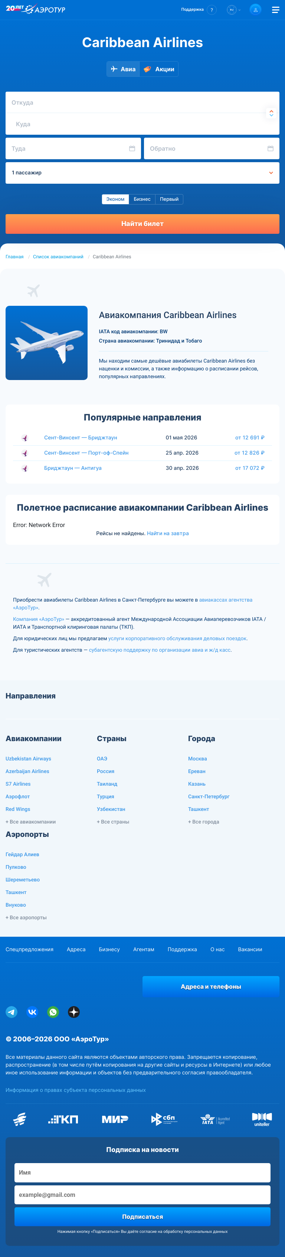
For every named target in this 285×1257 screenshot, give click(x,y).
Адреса (76, 949)
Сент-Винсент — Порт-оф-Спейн (86, 453)
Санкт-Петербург (209, 797)
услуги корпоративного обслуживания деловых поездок (177, 639)
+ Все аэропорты (26, 918)
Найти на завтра (168, 533)
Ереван (197, 772)
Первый (169, 199)
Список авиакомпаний (58, 257)
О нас (217, 949)
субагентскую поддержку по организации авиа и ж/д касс (159, 650)
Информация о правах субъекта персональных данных (76, 1090)
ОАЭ (102, 759)
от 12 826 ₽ (250, 453)
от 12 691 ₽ (250, 438)
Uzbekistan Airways (28, 759)
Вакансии (250, 949)
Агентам (143, 949)
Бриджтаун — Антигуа (73, 468)
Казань (197, 784)
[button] (199, 10)
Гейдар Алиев (22, 855)
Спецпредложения (29, 949)
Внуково (16, 905)
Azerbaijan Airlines (27, 772)
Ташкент (198, 809)
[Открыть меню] (275, 10)
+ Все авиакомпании (31, 822)
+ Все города (203, 822)
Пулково (16, 867)
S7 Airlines (18, 784)
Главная (15, 257)
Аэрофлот (18, 797)
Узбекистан (111, 809)
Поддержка (182, 949)
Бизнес (142, 199)
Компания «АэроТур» (38, 619)
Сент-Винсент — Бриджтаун (80, 438)
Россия (105, 772)
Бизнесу (109, 949)
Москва (197, 759)
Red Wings (18, 809)
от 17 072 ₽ (250, 468)
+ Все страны (113, 822)
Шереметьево (23, 880)
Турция (105, 797)
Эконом (116, 199)
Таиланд (107, 784)
